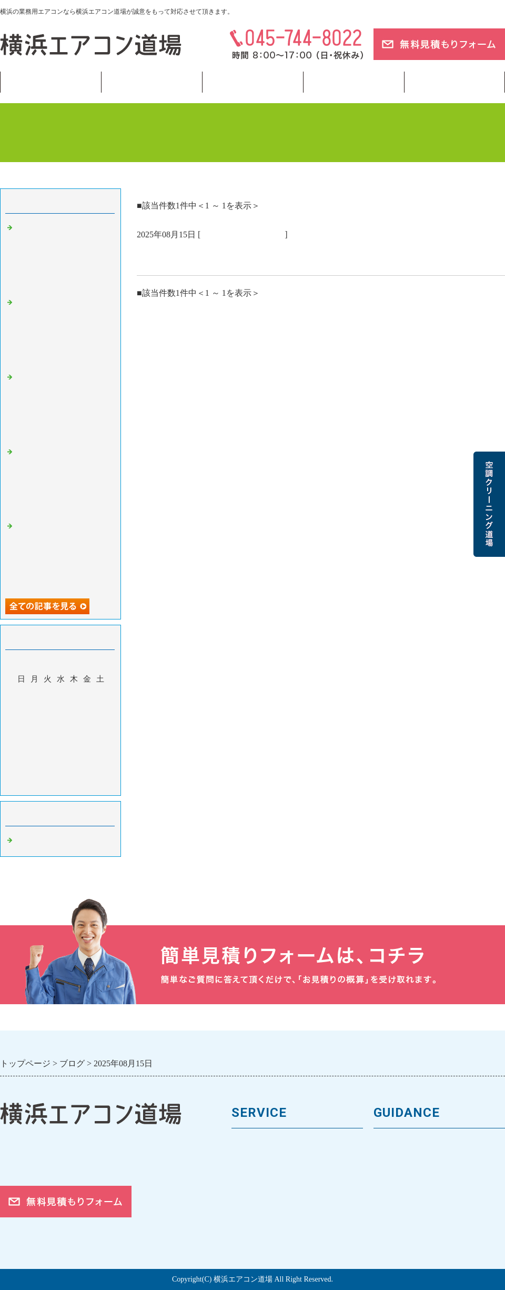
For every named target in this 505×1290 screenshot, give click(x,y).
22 (87, 740)
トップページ (50, 82)
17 (21, 740)
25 (34, 755)
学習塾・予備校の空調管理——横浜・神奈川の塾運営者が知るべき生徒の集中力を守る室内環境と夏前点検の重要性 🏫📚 (63, 554)
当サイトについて (353, 82)
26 (48, 755)
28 (74, 755)
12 (48, 725)
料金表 (244, 1180)
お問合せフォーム (409, 1233)
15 (87, 725)
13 (61, 725)
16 (100, 725)
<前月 (40, 785)
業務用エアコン (151, 82)
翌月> (80, 785)
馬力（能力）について (276, 1162)
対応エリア (395, 1198)
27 (61, 755)
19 (48, 740)
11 (34, 725)
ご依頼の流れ (400, 1215)
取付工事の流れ (262, 1215)
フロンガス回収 (252, 82)
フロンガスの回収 (267, 1233)
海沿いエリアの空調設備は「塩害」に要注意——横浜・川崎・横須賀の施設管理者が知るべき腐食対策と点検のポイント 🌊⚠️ (63, 405)
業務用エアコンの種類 (276, 1145)
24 (21, 755)
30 (100, 755)
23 (100, 740)
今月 (60, 785)
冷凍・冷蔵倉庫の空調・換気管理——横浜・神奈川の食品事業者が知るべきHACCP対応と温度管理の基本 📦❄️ (63, 330)
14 (74, 725)
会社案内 (391, 1162)
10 (21, 725)
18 (34, 740)
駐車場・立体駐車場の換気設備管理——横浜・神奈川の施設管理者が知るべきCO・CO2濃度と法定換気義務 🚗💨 (63, 480)
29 (87, 755)
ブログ (454, 82)
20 (61, 740)
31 (21, 770)
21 (74, 740)
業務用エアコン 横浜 (242, 234)
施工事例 (249, 1198)
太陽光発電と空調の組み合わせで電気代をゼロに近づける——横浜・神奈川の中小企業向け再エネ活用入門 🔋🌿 (63, 256)
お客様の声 (395, 1180)
